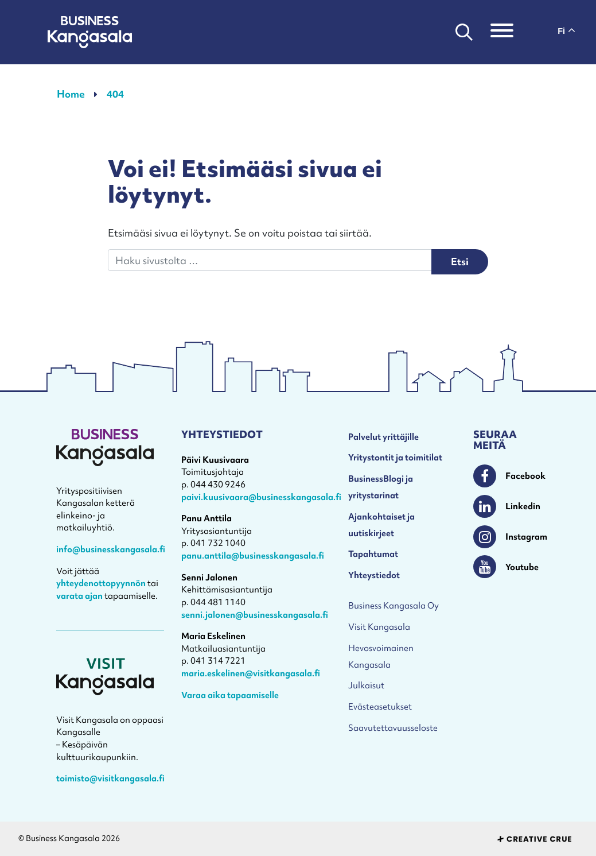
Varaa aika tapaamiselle (230, 695)
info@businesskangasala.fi (110, 549)
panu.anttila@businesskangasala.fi (252, 555)
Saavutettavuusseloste (393, 728)
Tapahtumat (373, 554)
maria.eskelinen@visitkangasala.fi (250, 673)
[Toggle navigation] (502, 32)
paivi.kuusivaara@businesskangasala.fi (261, 497)
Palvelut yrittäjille (383, 437)
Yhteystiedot (374, 575)
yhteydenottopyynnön (101, 583)
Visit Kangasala (379, 627)
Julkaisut (366, 685)
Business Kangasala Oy (393, 605)
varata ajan (79, 596)
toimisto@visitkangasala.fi (110, 778)
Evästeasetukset (380, 706)
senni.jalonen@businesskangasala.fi (254, 615)
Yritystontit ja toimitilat (395, 457)
